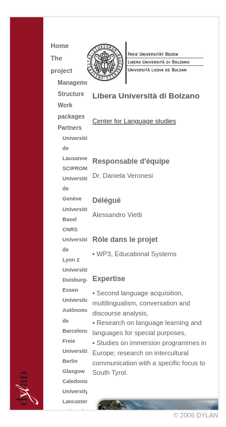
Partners (70, 128)
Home (59, 45)
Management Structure (70, 88)
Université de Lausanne (72, 148)
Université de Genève (72, 189)
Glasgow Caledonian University (72, 381)
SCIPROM (72, 168)
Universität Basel (72, 214)
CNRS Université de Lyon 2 (72, 245)
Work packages (70, 111)
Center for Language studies (134, 121)
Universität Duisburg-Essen (72, 280)
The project (61, 64)
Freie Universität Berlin (72, 351)
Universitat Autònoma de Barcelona (72, 315)
